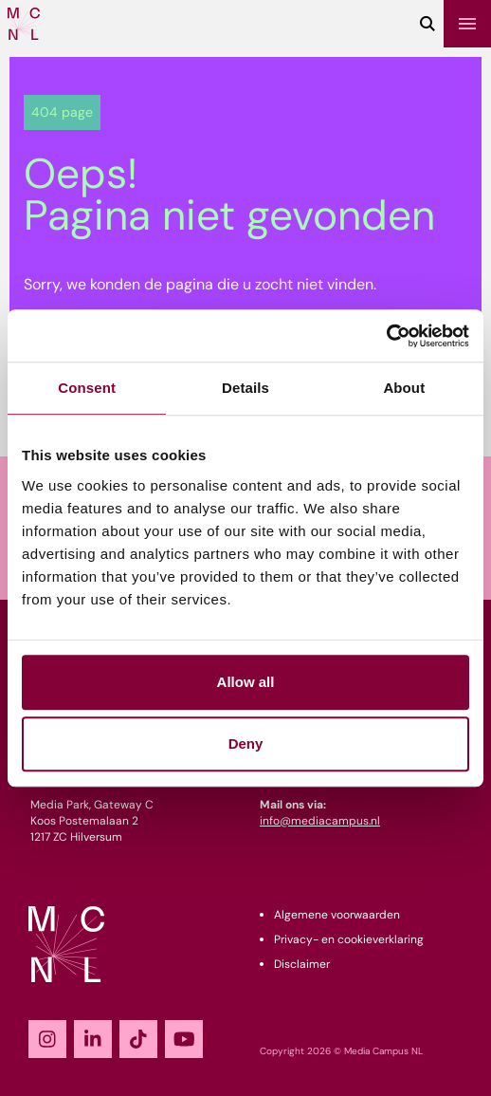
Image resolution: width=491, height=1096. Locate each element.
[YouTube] (184, 1039)
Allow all (246, 682)
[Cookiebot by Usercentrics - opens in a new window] (386, 336)
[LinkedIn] (93, 1039)
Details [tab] (245, 388)
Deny (246, 743)
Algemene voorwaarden (337, 914)
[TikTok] (138, 1039)
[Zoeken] (427, 24)
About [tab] (404, 388)
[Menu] (467, 23)
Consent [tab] (87, 388)
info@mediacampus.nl (320, 820)
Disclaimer (302, 964)
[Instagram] (47, 1039)
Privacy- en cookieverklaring (349, 939)
